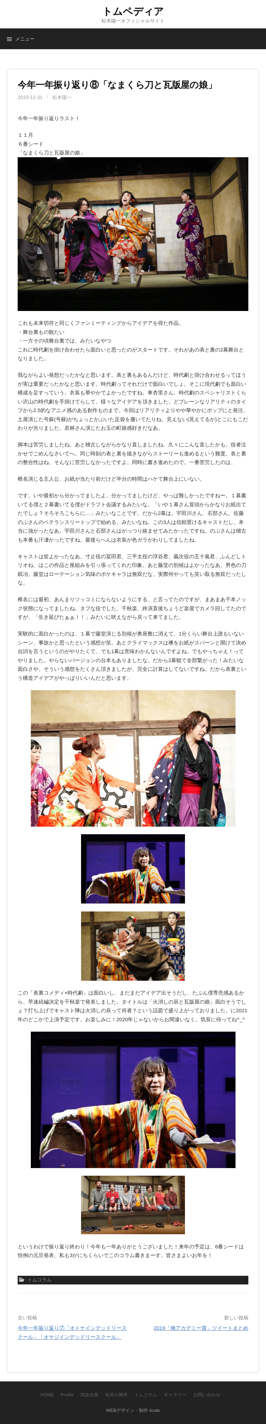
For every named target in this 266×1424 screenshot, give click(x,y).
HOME (47, 1394)
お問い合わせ (206, 1394)
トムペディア (133, 11)
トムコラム (145, 1394)
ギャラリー (175, 1394)
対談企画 (89, 1394)
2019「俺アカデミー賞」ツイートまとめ (201, 1328)
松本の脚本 (116, 1394)
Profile (67, 1394)
